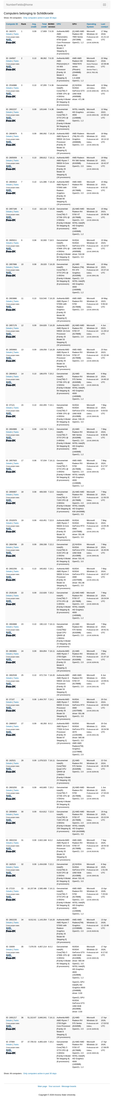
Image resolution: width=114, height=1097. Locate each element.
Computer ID (12, 24)
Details (9, 34)
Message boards (69, 1086)
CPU (59, 24)
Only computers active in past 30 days (40, 18)
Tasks (16, 34)
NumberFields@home (19, 4)
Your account (54, 1086)
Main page (42, 1086)
